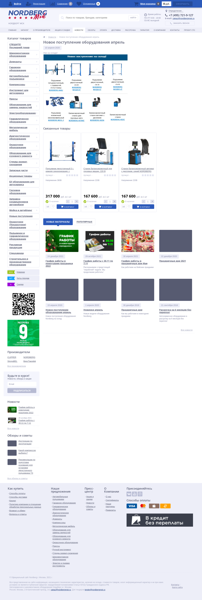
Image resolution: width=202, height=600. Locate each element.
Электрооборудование (23, 113)
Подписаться (21, 390)
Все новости (13, 428)
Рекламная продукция (15, 246)
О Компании (160, 30)
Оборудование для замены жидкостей (23, 106)
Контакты (174, 30)
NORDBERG (29, 357)
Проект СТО (189, 30)
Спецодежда (16, 253)
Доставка (116, 30)
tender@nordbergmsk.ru (95, 590)
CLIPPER (11, 357)
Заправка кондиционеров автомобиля (18, 201)
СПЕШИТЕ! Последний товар (19, 46)
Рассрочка (130, 30)
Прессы (23, 98)
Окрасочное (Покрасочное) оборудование (23, 224)
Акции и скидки (62, 30)
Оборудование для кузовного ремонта (23, 154)
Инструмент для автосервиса (23, 92)
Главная (12, 30)
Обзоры (91, 30)
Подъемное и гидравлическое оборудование (18, 236)
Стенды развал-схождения (23, 163)
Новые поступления (21, 216)
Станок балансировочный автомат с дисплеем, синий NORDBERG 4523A (137, 171)
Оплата (103, 30)
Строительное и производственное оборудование (20, 261)
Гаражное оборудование (23, 69)
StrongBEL (12, 361)
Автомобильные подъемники (23, 77)
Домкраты (23, 61)
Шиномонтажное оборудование (23, 54)
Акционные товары (20, 175)
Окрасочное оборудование (23, 146)
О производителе (41, 30)
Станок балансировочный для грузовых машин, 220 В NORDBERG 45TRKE (97, 171)
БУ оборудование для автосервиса (21, 183)
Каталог (25, 30)
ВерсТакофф (30, 361)
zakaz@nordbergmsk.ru (183, 18)
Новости (79, 30)
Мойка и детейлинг (23, 210)
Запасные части (23, 170)
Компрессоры (23, 84)
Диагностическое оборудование (23, 137)
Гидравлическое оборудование (23, 120)
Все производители (16, 366)
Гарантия (144, 30)
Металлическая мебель (23, 129)
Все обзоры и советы (17, 478)
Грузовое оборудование (17, 192)
